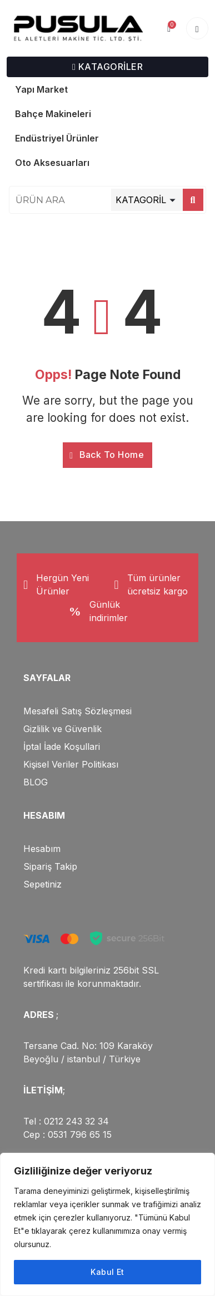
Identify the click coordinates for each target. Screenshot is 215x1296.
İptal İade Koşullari (61, 746)
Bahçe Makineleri (53, 113)
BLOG (35, 782)
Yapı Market (41, 89)
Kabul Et (107, 1272)
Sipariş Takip (50, 866)
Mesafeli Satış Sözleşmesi (77, 711)
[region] (107, 1224)
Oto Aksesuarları (52, 162)
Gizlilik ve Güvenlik (62, 728)
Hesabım (42, 848)
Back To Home (106, 454)
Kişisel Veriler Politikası (70, 764)
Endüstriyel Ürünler (57, 138)
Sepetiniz (42, 884)
